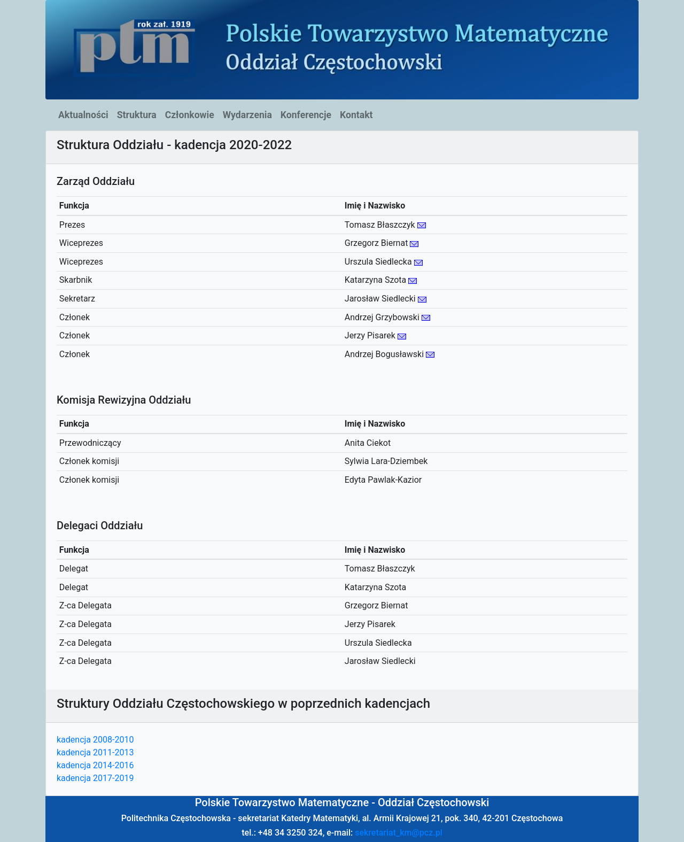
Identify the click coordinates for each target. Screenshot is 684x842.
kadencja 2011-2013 (95, 752)
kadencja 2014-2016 (95, 765)
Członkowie (189, 115)
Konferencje (306, 115)
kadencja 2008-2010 (95, 740)
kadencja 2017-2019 (95, 778)
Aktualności (83, 115)
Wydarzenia (247, 115)
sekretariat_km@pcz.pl (398, 833)
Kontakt (356, 115)
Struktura (137, 115)
